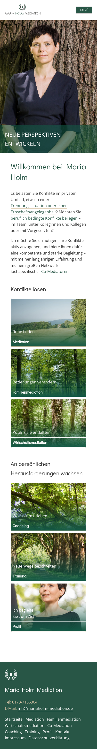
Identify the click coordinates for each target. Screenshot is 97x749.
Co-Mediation (59, 725)
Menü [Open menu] (84, 10)
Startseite (14, 719)
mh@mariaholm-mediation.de (45, 708)
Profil (17, 626)
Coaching (21, 525)
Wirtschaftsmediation (30, 442)
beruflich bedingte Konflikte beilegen (44, 218)
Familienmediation (28, 392)
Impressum (15, 738)
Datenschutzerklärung (49, 738)
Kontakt (62, 731)
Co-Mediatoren (55, 271)
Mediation (21, 341)
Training (19, 575)
